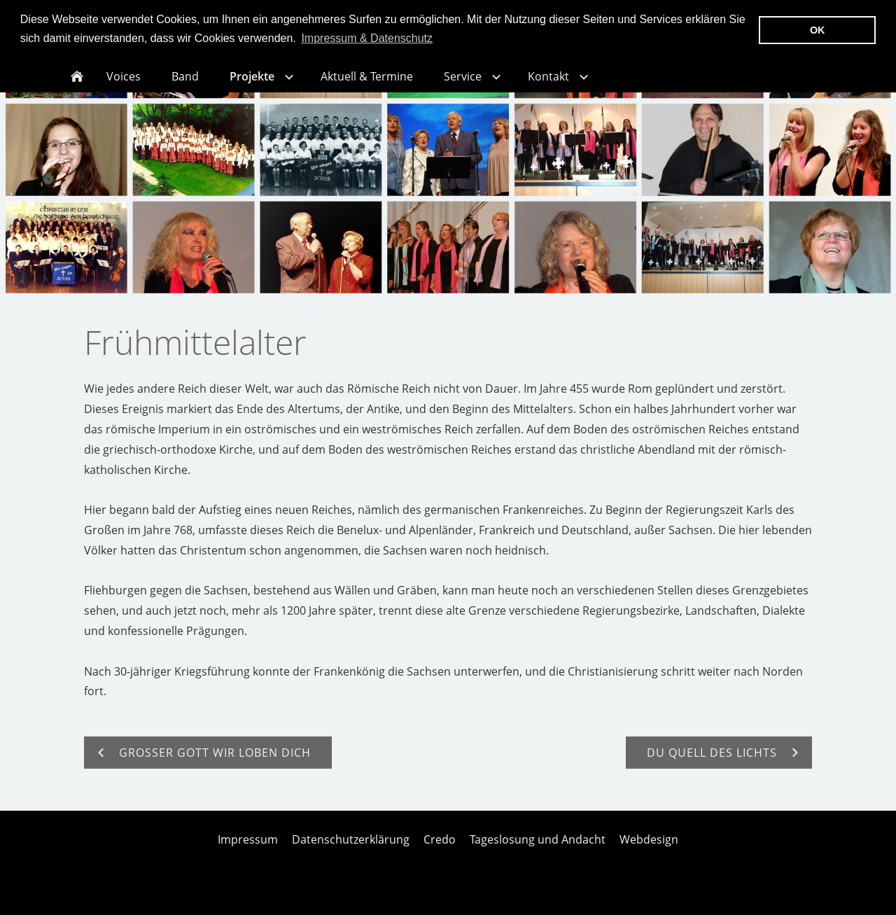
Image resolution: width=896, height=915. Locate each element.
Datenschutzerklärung (351, 850)
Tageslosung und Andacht (538, 850)
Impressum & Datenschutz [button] (367, 38)
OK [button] (817, 30)
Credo (440, 850)
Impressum (248, 850)
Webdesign (649, 850)
